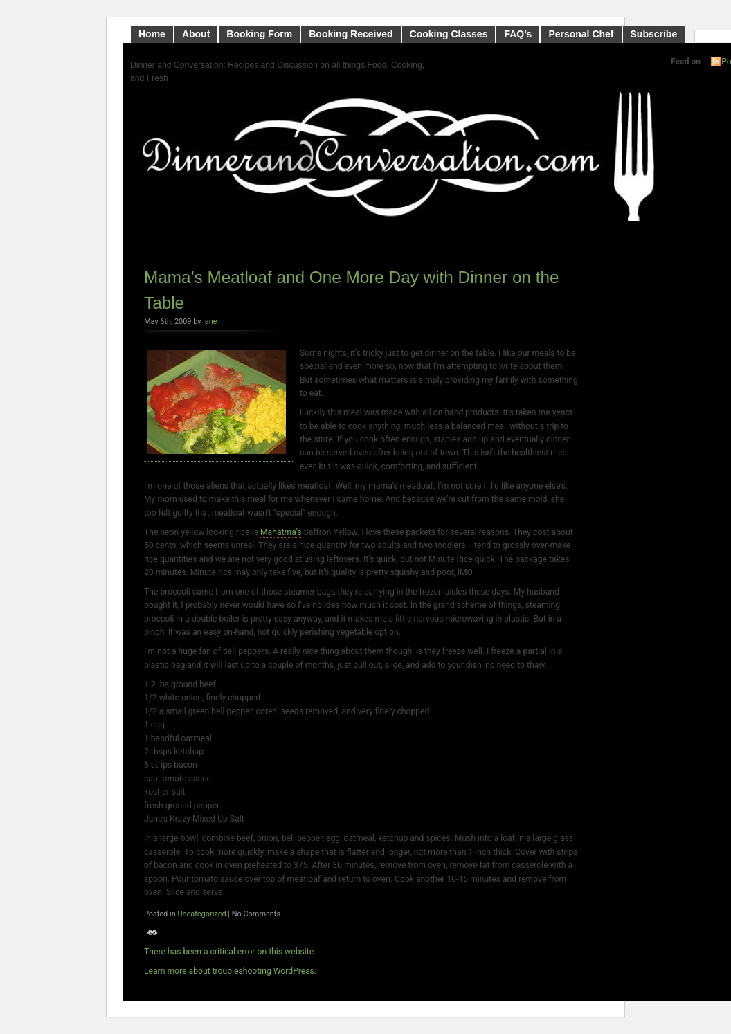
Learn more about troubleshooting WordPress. (230, 971)
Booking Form (259, 33)
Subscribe (654, 33)
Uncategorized (201, 913)
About (196, 33)
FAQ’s (518, 33)
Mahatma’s (280, 532)
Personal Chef (580, 33)
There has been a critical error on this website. (230, 951)
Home (151, 33)
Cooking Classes (449, 33)
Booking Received (350, 33)
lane (210, 321)
